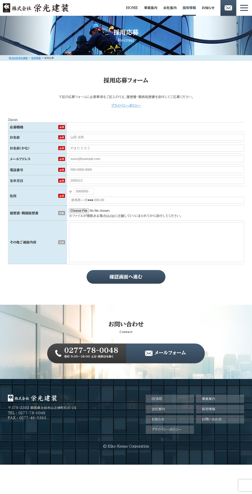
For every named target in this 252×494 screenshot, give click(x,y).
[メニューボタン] (244, 8)
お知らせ (208, 7)
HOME (132, 7)
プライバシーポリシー (126, 105)
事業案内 (150, 7)
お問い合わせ (212, 419)
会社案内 (170, 7)
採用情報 (189, 7)
